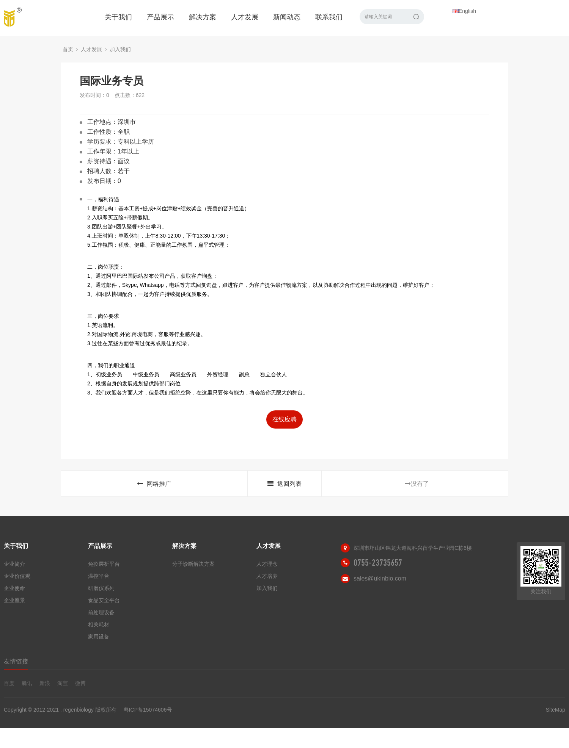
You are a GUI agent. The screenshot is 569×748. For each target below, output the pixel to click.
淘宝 (62, 683)
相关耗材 (98, 624)
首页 (68, 49)
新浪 (44, 683)
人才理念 (267, 564)
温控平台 (98, 576)
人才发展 (244, 17)
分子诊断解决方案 (193, 564)
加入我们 (120, 49)
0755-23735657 (378, 563)
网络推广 (154, 483)
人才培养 (267, 576)
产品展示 (160, 17)
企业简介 (14, 564)
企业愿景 (14, 600)
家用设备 (98, 637)
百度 (9, 683)
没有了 (417, 483)
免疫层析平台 (104, 564)
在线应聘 (284, 419)
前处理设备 (101, 612)
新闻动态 (286, 17)
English (464, 11)
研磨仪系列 (101, 588)
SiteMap (555, 710)
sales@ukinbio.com (380, 578)
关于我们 (118, 17)
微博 (80, 683)
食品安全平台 (104, 600)
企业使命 (14, 588)
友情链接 (16, 661)
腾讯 (27, 683)
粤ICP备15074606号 (148, 710)
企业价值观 (17, 576)
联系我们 (329, 17)
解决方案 (202, 17)
